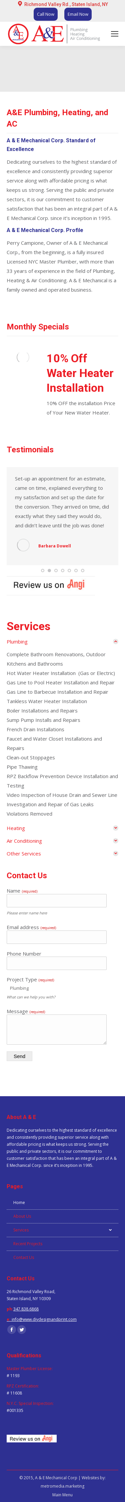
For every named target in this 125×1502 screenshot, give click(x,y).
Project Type (30, 979)
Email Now (78, 14)
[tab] (62, 641)
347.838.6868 (26, 1309)
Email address (31, 927)
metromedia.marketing (62, 1486)
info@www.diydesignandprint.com (44, 1319)
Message (26, 1011)
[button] (42, 570)
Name (22, 890)
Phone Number (24, 953)
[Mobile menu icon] (114, 33)
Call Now (45, 14)
